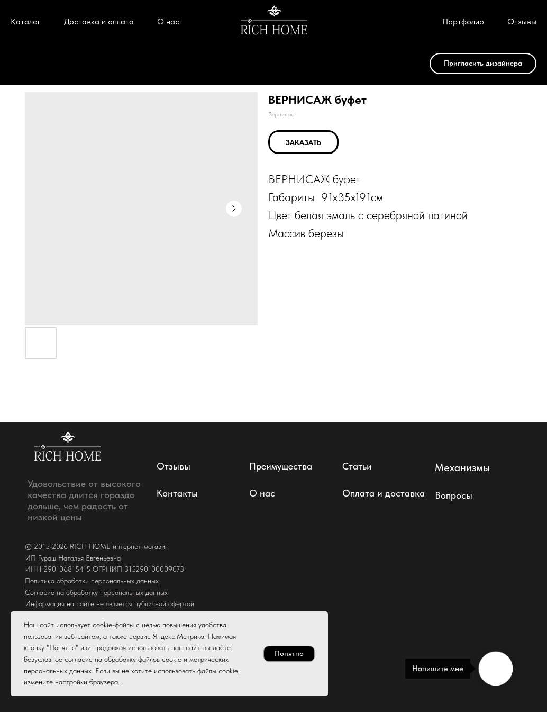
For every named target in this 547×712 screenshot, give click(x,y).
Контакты (177, 493)
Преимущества (280, 466)
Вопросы (453, 495)
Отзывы (521, 21)
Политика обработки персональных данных (92, 580)
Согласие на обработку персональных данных (96, 592)
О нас (168, 21)
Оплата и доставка (383, 493)
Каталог (26, 21)
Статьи (357, 466)
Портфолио (463, 21)
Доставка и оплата (99, 21)
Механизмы (462, 467)
